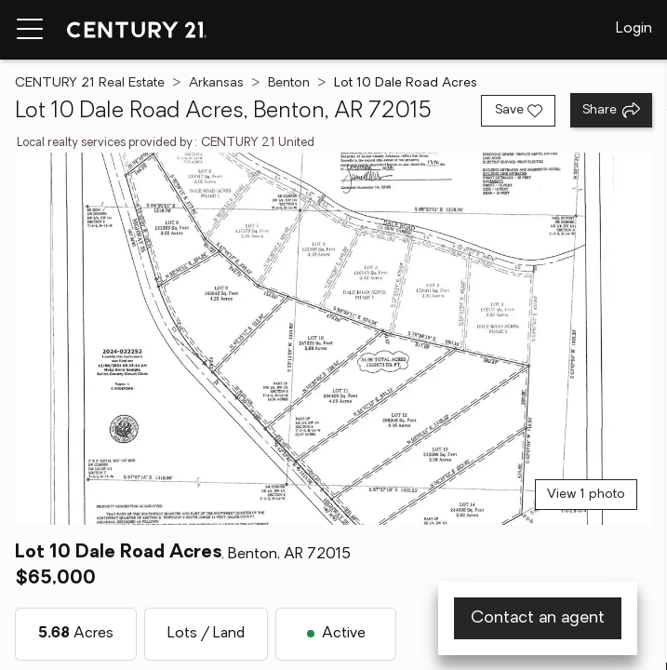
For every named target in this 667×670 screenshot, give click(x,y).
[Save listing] (518, 111)
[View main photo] (333, 339)
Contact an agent (538, 618)
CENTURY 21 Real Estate (90, 83)
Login (634, 28)
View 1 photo (586, 495)
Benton (289, 83)
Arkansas (216, 83)
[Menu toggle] (30, 30)
